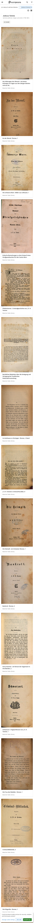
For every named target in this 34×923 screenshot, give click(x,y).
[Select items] (28, 10)
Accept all (27, 919)
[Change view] (31, 10)
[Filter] (32, 2)
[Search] (27, 2)
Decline (19, 919)
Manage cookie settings (8, 919)
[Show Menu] (2, 2)
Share (6, 22)
